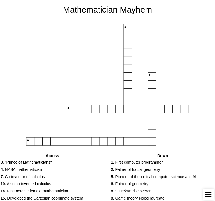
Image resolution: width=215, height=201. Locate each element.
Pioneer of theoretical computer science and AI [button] (153, 176)
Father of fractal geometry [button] (135, 169)
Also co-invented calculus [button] (26, 183)
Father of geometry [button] (129, 183)
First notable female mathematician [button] (34, 191)
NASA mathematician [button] (21, 169)
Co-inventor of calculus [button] (23, 176)
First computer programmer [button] (137, 162)
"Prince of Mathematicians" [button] (26, 162)
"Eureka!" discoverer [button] (131, 191)
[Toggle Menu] (208, 194)
